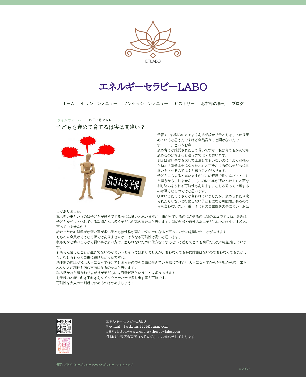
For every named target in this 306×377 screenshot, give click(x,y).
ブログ (238, 103)
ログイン (244, 368)
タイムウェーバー (71, 120)
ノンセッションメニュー (146, 103)
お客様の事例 (213, 103)
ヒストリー (184, 103)
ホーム (68, 103)
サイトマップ (124, 364)
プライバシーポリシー (77, 364)
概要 (59, 364)
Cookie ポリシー (103, 364)
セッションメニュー (99, 103)
